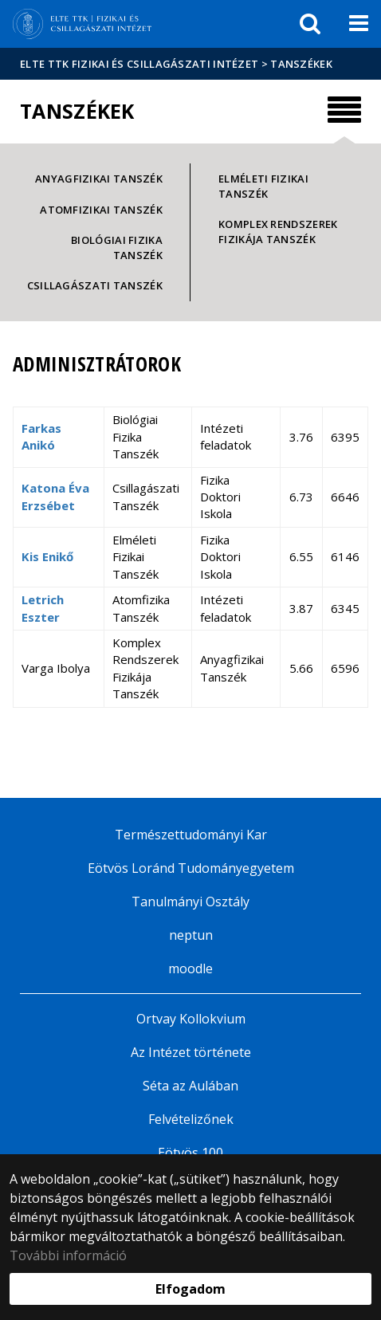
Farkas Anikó (41, 436)
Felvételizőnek (191, 1119)
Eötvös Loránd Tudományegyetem (191, 868)
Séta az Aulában (190, 1085)
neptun (191, 935)
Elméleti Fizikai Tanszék (263, 186)
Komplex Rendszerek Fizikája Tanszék (277, 231)
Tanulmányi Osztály (190, 901)
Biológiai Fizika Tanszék (117, 247)
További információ (68, 1255)
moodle (190, 968)
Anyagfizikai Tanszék (99, 178)
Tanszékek (301, 64)
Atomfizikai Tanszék (101, 209)
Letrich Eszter (43, 607)
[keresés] (310, 24)
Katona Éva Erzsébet (55, 496)
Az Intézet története (191, 1052)
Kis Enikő (47, 556)
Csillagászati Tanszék (95, 285)
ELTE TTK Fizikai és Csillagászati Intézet (139, 64)
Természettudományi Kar (191, 834)
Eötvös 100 (190, 1152)
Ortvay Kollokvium (190, 1018)
